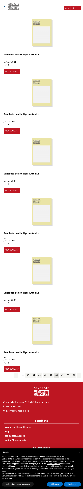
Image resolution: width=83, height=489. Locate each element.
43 (28, 375)
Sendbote (41, 420)
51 (74, 375)
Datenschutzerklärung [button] (10, 459)
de (66, 8)
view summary (12, 71)
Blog (7, 431)
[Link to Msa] (13, 6)
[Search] (73, 8)
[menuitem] (41, 429)
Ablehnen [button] (55, 484)
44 (34, 375)
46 (45, 375)
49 (62, 375)
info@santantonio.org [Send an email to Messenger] (17, 410)
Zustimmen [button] (72, 484)
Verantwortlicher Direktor (18, 427)
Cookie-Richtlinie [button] (53, 464)
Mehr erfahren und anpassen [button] (18, 484)
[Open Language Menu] (67, 8)
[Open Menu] (78, 8)
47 (51, 375)
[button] (80, 452)
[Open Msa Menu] (4, 6)
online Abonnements (15, 440)
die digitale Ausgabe (15, 435)
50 (68, 375)
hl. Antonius (41, 448)
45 (39, 375)
